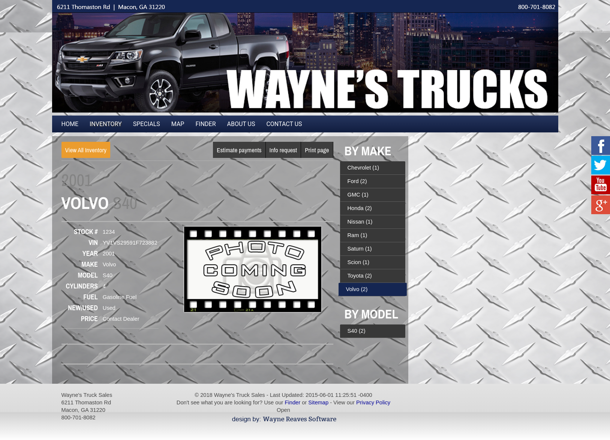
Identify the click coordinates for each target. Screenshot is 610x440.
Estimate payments (239, 150)
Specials (146, 124)
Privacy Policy (373, 402)
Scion (359, 262)
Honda (360, 208)
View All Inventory (86, 150)
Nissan (360, 222)
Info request (283, 150)
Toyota (360, 276)
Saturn (360, 249)
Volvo (357, 289)
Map (177, 124)
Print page (317, 150)
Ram (357, 235)
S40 (357, 331)
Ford (357, 181)
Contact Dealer (121, 319)
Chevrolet (363, 168)
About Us (241, 124)
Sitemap (318, 402)
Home (69, 124)
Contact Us (284, 124)
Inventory (106, 124)
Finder (205, 124)
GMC (358, 195)
